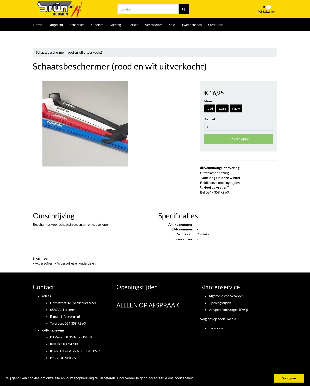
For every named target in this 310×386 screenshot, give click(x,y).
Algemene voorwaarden (226, 296)
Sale (172, 36)
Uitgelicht (55, 36)
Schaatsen (77, 36)
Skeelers (97, 36)
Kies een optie (238, 139)
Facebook (216, 328)
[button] (196, 378)
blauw (236, 108)
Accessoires (154, 36)
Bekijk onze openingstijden (158, 7)
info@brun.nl (70, 316)
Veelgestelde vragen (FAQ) (228, 309)
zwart (222, 108)
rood (210, 108)
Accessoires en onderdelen (75, 263)
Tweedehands (191, 36)
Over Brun (215, 36)
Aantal (209, 119)
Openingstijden (220, 303)
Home (37, 36)
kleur (208, 101)
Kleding (115, 36)
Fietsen (133, 36)
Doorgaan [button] (289, 378)
